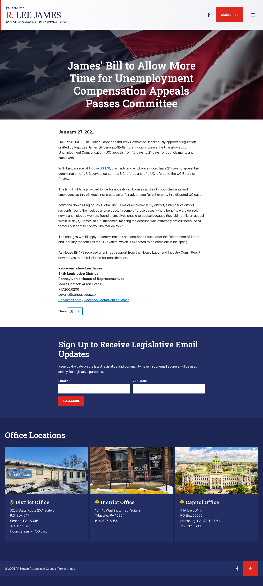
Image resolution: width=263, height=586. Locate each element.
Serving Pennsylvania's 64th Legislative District (36, 15)
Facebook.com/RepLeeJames (106, 300)
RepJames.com (69, 300)
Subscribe (229, 14)
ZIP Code (140, 381)
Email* (63, 381)
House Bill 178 (99, 168)
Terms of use (66, 568)
